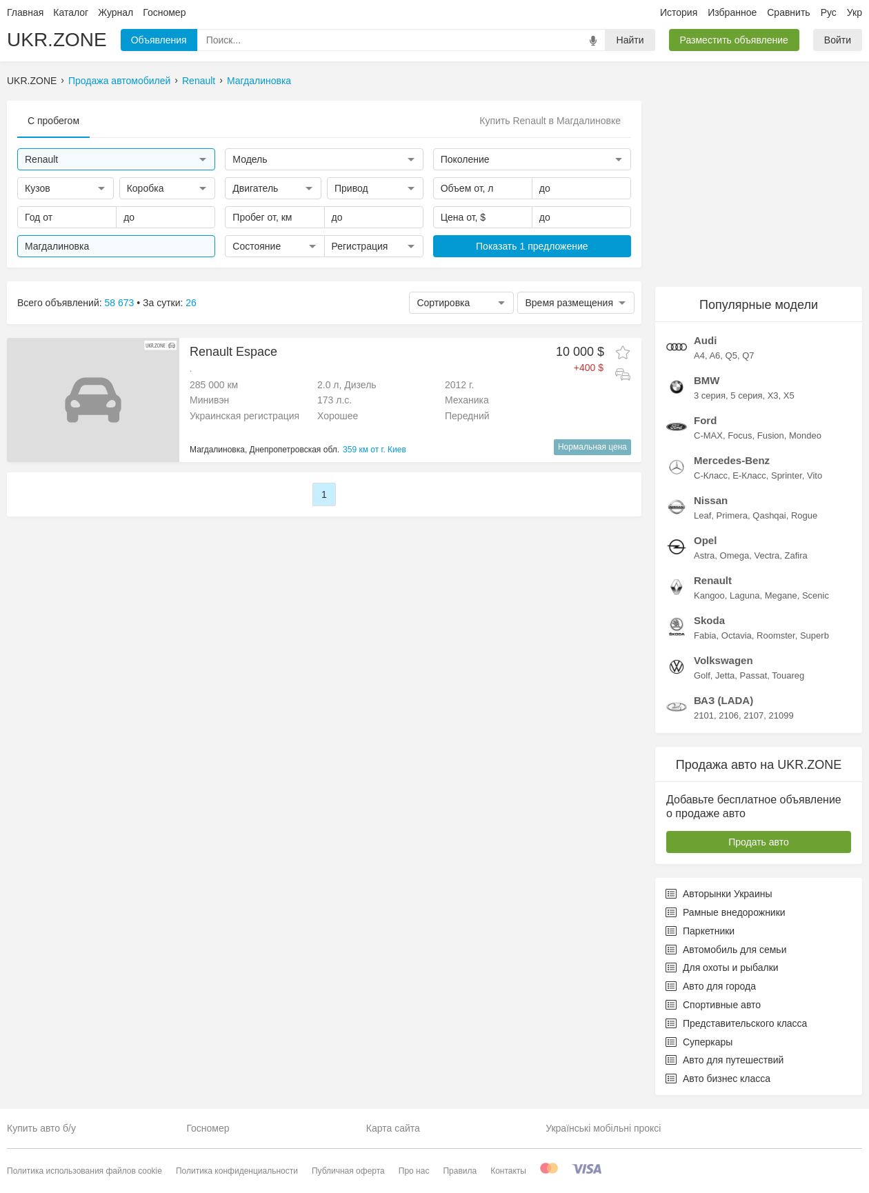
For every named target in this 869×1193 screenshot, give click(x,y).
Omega (735, 555)
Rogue (804, 515)
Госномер (164, 12)
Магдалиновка (259, 80)
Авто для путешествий (724, 1059)
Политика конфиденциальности (237, 1171)
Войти (837, 40)
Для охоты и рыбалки (722, 967)
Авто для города (711, 986)
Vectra (766, 555)
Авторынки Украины (719, 893)
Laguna (744, 595)
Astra (704, 555)
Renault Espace (233, 352)
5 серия (746, 395)
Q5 (731, 355)
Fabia (705, 635)
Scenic (815, 595)
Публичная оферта (348, 1171)
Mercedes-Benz (732, 460)
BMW (707, 380)
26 (191, 302)
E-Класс (749, 475)
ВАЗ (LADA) (723, 700)
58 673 (119, 302)
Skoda (709, 620)
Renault (198, 80)
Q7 (748, 355)
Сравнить (788, 12)
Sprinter (786, 475)
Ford (705, 420)
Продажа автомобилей (119, 80)
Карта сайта (393, 1128)
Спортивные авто (713, 1004)
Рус (829, 12)
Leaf (702, 515)
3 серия (710, 395)
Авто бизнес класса (718, 1078)
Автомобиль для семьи (726, 949)
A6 (714, 355)
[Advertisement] (758, 187)
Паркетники (700, 930)
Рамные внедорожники (726, 912)
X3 (773, 395)
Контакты (508, 1171)
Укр (854, 12)
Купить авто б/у (41, 1128)
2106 (729, 715)
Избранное (732, 12)
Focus (740, 435)
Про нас (414, 1171)
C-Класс (711, 475)
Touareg (788, 675)
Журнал (115, 12)
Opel (705, 540)
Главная (25, 12)
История (678, 12)
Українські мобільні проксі (603, 1128)
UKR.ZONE (57, 39)
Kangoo (709, 595)
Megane (781, 595)
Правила (460, 1171)
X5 (789, 395)
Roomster (776, 635)
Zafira (796, 555)
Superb (814, 635)
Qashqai (769, 515)
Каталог (70, 12)
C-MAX (708, 435)
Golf (702, 675)
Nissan (711, 500)
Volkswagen (723, 660)
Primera (732, 515)
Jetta (725, 675)
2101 (704, 715)
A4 (699, 355)
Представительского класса (736, 1023)
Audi (705, 340)
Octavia (736, 635)
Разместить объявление (734, 40)
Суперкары (699, 1041)
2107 (753, 715)
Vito (814, 475)
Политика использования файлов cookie (84, 1171)
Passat (754, 675)
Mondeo (805, 435)
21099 (780, 715)
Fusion (770, 435)
